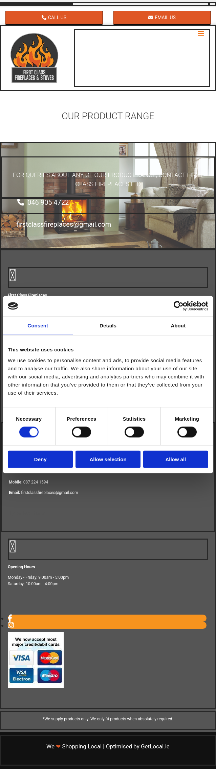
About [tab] (178, 325)
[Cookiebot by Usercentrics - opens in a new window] (178, 306)
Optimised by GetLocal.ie (138, 746)
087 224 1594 (35, 482)
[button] (54, 18)
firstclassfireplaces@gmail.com (49, 492)
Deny (40, 459)
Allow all (175, 459)
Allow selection (107, 459)
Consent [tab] (37, 325)
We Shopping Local (74, 746)
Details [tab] (108, 325)
